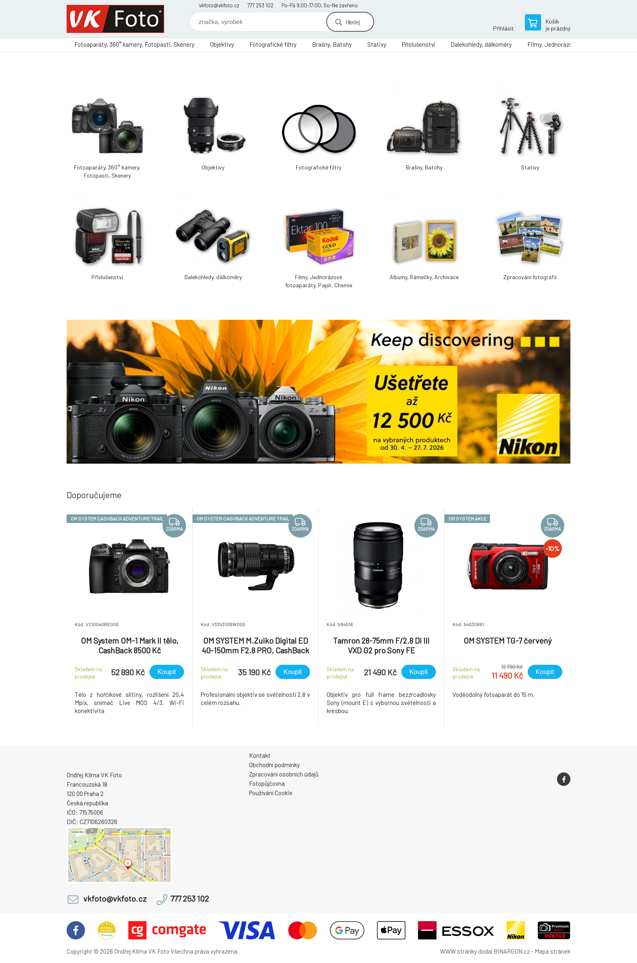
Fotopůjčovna (267, 783)
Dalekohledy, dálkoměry (481, 44)
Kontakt (260, 755)
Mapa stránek (552, 951)
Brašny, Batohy (332, 44)
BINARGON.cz (512, 951)
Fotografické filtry (273, 44)
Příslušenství (418, 44)
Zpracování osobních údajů (283, 774)
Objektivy (222, 44)
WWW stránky (458, 951)
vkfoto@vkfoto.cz (219, 5)
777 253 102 (260, 5)
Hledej (352, 22)
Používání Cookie (270, 792)
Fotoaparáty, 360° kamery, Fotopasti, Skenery (134, 44)
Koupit (167, 671)
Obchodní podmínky (274, 764)
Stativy (376, 44)
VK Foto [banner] (115, 19)
